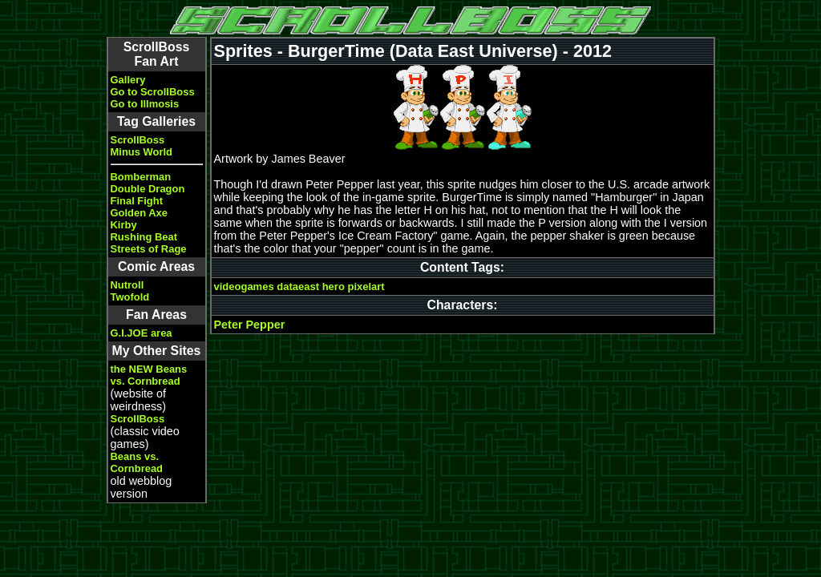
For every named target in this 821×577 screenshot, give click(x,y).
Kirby (124, 225)
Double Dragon (148, 189)
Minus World (141, 152)
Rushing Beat (144, 237)
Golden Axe (139, 213)
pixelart (365, 286)
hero (333, 286)
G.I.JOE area (141, 333)
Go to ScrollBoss (153, 92)
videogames (244, 286)
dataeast (298, 286)
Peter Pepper (249, 324)
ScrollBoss (138, 140)
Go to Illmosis (145, 104)
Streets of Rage (149, 249)
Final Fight (137, 201)
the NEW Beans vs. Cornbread (149, 375)
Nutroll (127, 285)
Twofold (130, 297)
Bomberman (141, 177)
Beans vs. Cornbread (137, 462)
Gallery (128, 80)
